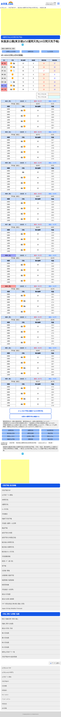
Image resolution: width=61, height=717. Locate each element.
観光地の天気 (11, 433)
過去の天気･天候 (7, 628)
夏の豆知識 (5, 638)
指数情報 (30, 439)
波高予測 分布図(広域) (9, 537)
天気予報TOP (12, 7)
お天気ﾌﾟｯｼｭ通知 (7, 495)
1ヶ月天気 (50, 51)
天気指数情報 (6, 556)
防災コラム (50, 436)
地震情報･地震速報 (8, 580)
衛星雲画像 (5, 585)
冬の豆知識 (5, 647)
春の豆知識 (5, 633)
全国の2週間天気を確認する (30, 416)
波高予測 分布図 (7, 533)
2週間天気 (30, 51)
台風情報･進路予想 (8, 575)
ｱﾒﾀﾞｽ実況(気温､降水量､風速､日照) (13, 603)
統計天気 (50, 439)
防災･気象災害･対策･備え (10, 619)
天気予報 (11, 442)
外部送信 (4, 703)
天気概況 (5, 514)
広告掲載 (4, 686)
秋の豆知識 (5, 642)
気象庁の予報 (11, 439)
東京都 (50, 442)
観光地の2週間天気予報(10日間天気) (28, 7)
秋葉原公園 (43, 7)
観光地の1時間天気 (8, 542)
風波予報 (50, 433)
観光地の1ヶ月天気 (8, 551)
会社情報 (4, 708)
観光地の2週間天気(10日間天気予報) (26, 442)
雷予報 (4, 566)
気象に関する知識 (7, 623)
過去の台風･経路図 (8, 599)
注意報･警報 (6, 570)
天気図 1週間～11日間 (9, 523)
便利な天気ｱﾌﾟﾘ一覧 (8, 652)
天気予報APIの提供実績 (9, 656)
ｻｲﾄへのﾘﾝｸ (5, 694)
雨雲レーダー (11, 436)
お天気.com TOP (6, 668)
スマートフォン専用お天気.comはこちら (51, 3)
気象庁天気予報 (7, 518)
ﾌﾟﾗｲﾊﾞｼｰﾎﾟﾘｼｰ (6, 699)
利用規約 (4, 690)
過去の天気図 (6, 594)
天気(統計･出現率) (7, 589)
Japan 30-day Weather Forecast (12, 608)
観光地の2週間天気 (8, 547)
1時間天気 (11, 430)
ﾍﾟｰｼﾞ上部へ (56, 663)
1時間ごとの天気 (10, 51)
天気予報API (5, 681)
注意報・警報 (30, 436)
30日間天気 (50, 430)
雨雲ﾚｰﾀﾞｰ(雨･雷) (7, 561)
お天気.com (7, 4)
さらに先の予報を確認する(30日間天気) (30, 411)
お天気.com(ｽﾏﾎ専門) (7, 672)
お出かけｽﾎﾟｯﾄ (42, 442)
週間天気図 (30, 433)
